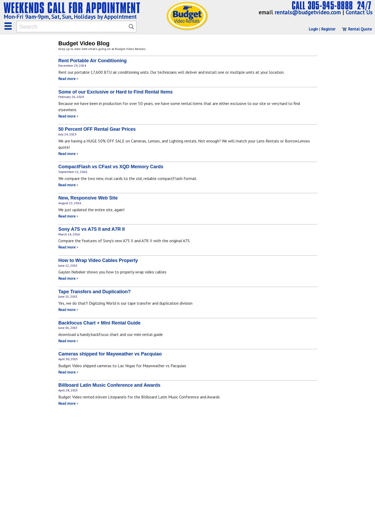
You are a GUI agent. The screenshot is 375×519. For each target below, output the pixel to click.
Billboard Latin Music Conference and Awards (109, 385)
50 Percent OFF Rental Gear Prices (97, 129)
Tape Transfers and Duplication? (94, 291)
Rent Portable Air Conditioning (92, 60)
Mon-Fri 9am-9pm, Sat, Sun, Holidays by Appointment (70, 16)
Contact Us (359, 12)
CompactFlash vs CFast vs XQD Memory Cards (110, 166)
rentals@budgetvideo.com (307, 12)
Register (328, 29)
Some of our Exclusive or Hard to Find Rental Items (115, 92)
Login (313, 29)
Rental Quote (357, 29)
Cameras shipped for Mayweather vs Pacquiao (110, 354)
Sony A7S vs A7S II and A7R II (91, 229)
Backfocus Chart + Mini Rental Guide (99, 323)
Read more (67, 78)
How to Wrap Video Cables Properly (98, 260)
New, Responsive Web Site (88, 198)
